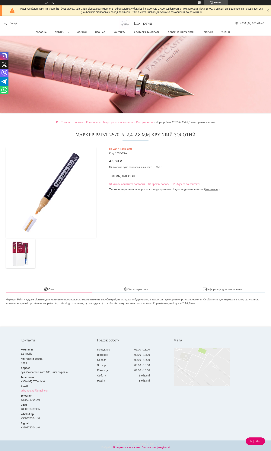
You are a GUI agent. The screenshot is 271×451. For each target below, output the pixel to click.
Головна (41, 32)
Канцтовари (93, 122)
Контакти (120, 32)
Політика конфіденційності (156, 447)
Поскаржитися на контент (126, 447)
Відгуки (208, 32)
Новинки (81, 32)
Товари (59, 32)
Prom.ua (153, 444)
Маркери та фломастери (118, 122)
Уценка (226, 32)
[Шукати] (5, 23)
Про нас (100, 32)
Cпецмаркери (144, 122)
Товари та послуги (72, 122)
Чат (255, 441)
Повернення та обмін (181, 32)
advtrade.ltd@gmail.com (35, 390)
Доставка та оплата (146, 32)
